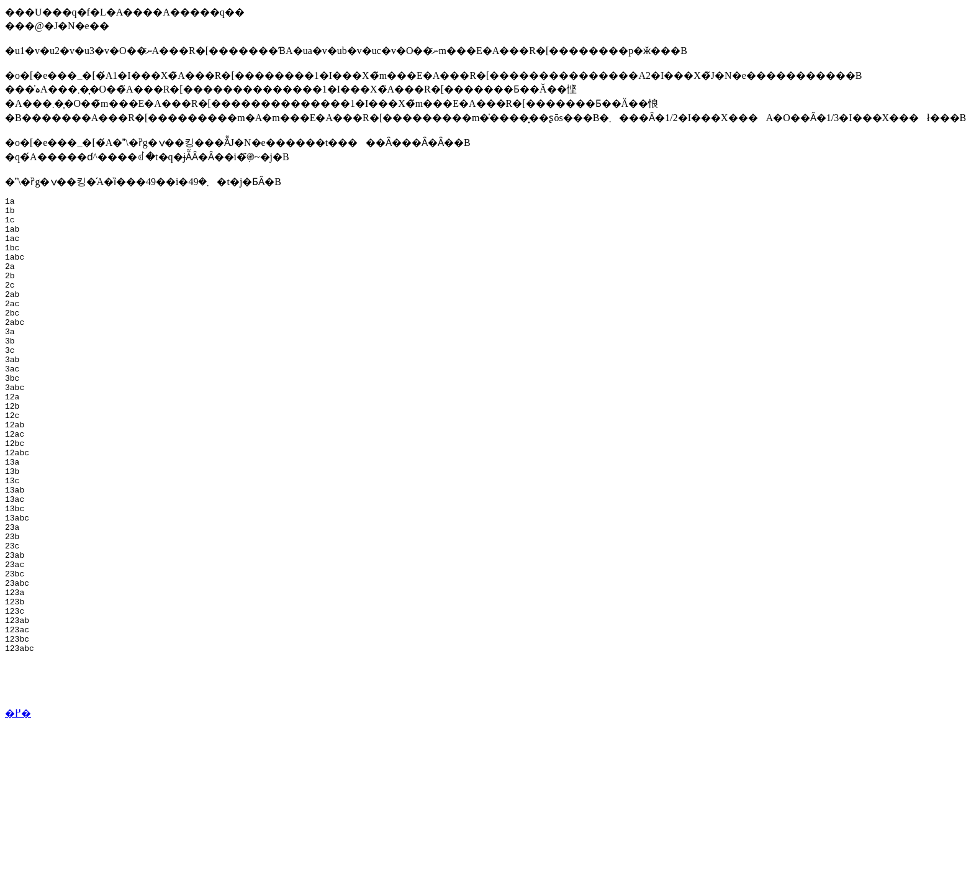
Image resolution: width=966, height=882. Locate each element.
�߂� (18, 804)
